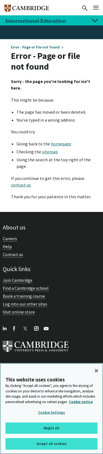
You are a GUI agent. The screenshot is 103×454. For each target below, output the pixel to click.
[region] (51, 408)
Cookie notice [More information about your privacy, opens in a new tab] (81, 402)
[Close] (96, 371)
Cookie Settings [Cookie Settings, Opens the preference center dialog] (51, 412)
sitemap (50, 151)
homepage (61, 143)
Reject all (51, 428)
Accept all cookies (51, 443)
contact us (21, 185)
